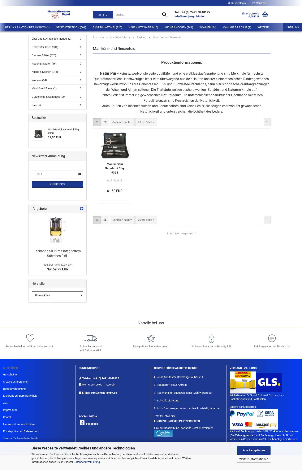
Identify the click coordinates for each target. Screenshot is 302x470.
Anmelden (57, 184)
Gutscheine (10, 374)
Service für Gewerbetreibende (20, 438)
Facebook (92, 423)
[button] (97, 122)
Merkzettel (259, 3)
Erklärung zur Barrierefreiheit (20, 395)
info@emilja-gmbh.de (189, 16)
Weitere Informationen (253, 459)
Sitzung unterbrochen (15, 381)
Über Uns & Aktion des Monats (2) (27, 27)
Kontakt (7, 417)
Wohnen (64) (207, 27)
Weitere (263, 27)
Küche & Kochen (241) (178, 27)
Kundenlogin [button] (237, 3)
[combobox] (122, 122)
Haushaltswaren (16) (143, 27)
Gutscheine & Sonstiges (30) (49, 96)
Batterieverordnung (14, 388)
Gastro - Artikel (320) (107, 27)
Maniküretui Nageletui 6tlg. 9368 (115, 168)
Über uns (292, 27)
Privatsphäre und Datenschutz (21, 431)
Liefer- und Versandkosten (19, 424)
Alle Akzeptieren (254, 450)
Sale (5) (36, 105)
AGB (5, 402)
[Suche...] (103, 14)
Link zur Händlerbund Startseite (172, 428)
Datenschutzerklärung (87, 462)
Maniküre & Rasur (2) (237, 27)
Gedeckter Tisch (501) (71, 27)
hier (173, 416)
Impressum (10, 410)
